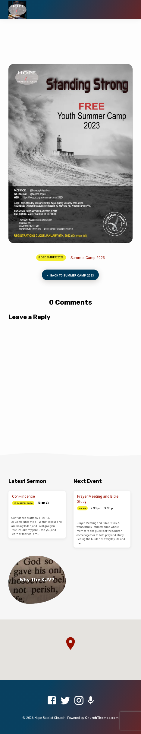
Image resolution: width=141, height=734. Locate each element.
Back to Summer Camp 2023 (70, 276)
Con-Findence (23, 496)
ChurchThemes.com (101, 718)
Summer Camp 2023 (87, 258)
